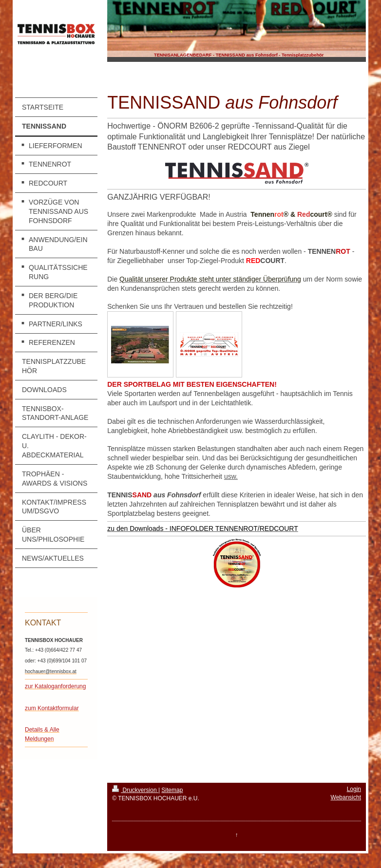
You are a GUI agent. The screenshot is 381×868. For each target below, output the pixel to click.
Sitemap (172, 790)
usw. (231, 476)
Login (354, 789)
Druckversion (135, 790)
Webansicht (346, 797)
